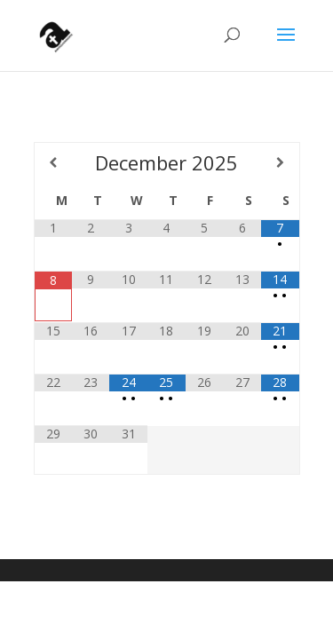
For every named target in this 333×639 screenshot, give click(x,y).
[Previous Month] (53, 162)
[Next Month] (279, 162)
